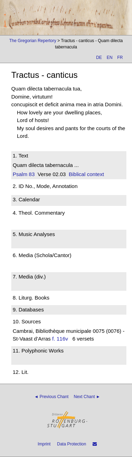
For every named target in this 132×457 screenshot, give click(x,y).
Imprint (44, 444)
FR (120, 57)
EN (110, 57)
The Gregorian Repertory (32, 40)
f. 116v (60, 339)
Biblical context (86, 174)
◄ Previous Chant (51, 396)
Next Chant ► (87, 396)
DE (99, 57)
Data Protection (71, 444)
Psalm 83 (24, 174)
